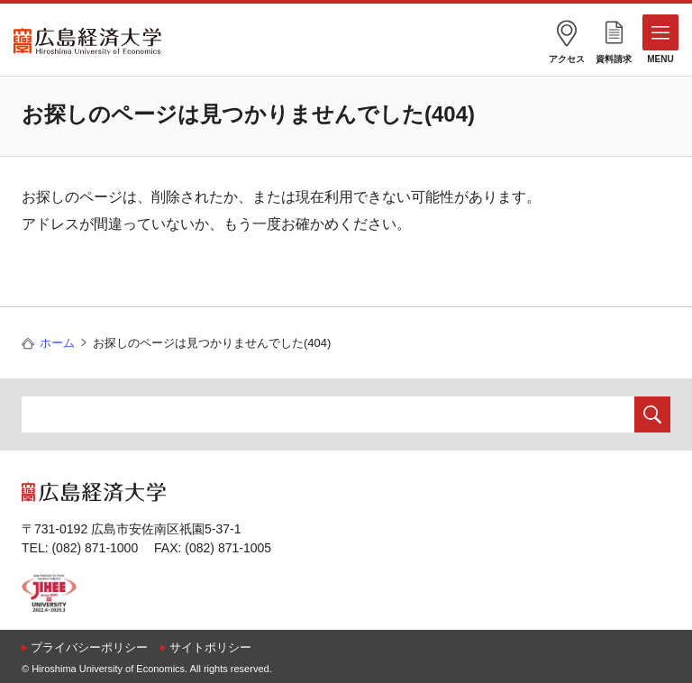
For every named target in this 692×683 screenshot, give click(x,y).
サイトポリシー (210, 647)
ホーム (57, 343)
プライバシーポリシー (89, 647)
